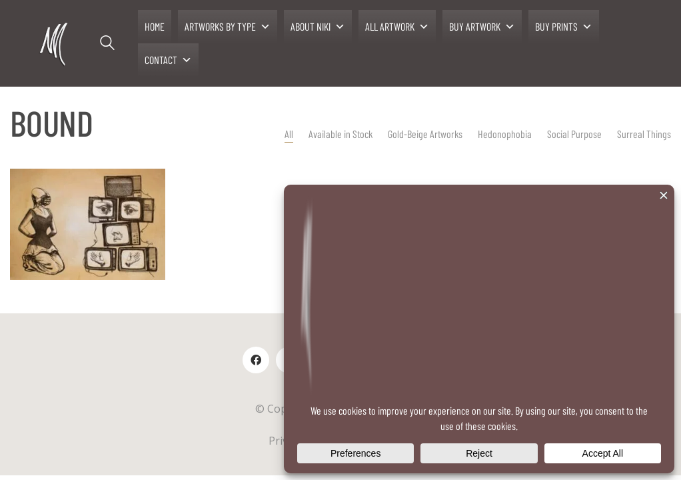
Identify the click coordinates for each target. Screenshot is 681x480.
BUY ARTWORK (482, 26)
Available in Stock (340, 133)
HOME (155, 26)
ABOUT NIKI (318, 26)
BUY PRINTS (563, 26)
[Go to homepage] (55, 44)
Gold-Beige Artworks (425, 133)
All (289, 133)
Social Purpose (574, 133)
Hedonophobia (505, 133)
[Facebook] (256, 360)
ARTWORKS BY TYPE (228, 26)
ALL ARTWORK (397, 26)
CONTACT (168, 60)
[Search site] (107, 44)
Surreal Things (644, 133)
